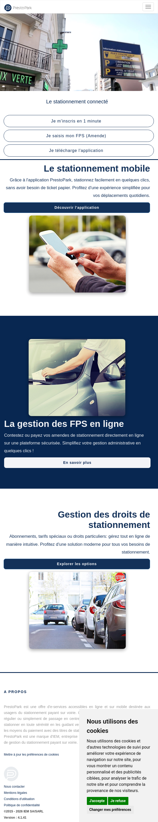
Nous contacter (14, 786)
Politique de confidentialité (22, 805)
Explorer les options (75, 564)
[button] (79, 121)
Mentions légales (15, 793)
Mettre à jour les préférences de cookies (31, 754)
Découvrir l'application (75, 207)
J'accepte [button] (97, 801)
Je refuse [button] (118, 801)
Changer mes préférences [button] (110, 810)
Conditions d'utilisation (19, 799)
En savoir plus (78, 462)
